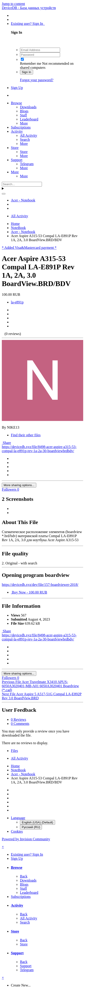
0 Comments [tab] (20, 723)
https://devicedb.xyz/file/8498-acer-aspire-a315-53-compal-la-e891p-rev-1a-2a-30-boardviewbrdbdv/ (39, 449)
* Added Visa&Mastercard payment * (29, 247)
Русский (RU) (31, 827)
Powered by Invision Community (26, 839)
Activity (17, 131)
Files (14, 751)
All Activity (28, 135)
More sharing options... (19, 485)
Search (25, 139)
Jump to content (13, 4)
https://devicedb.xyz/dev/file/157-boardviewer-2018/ (40, 585)
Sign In (26, 72)
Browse (16, 103)
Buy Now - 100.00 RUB (29, 592)
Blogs (24, 111)
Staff (23, 115)
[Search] (22, 184)
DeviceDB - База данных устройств (29, 8)
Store (15, 148)
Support (16, 160)
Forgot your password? (36, 80)
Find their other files (26, 435)
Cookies (17, 831)
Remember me (30, 63)
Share (6, 443)
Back (23, 876)
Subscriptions (21, 127)
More (24, 123)
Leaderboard (29, 119)
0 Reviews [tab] (18, 719)
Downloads (28, 107)
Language (18, 818)
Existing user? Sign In (28, 23)
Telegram (27, 164)
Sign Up (17, 88)
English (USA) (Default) (37, 822)
